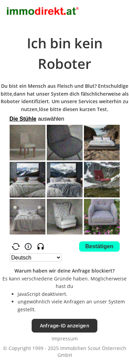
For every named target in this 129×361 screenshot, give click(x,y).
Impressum (65, 338)
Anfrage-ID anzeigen (64, 325)
